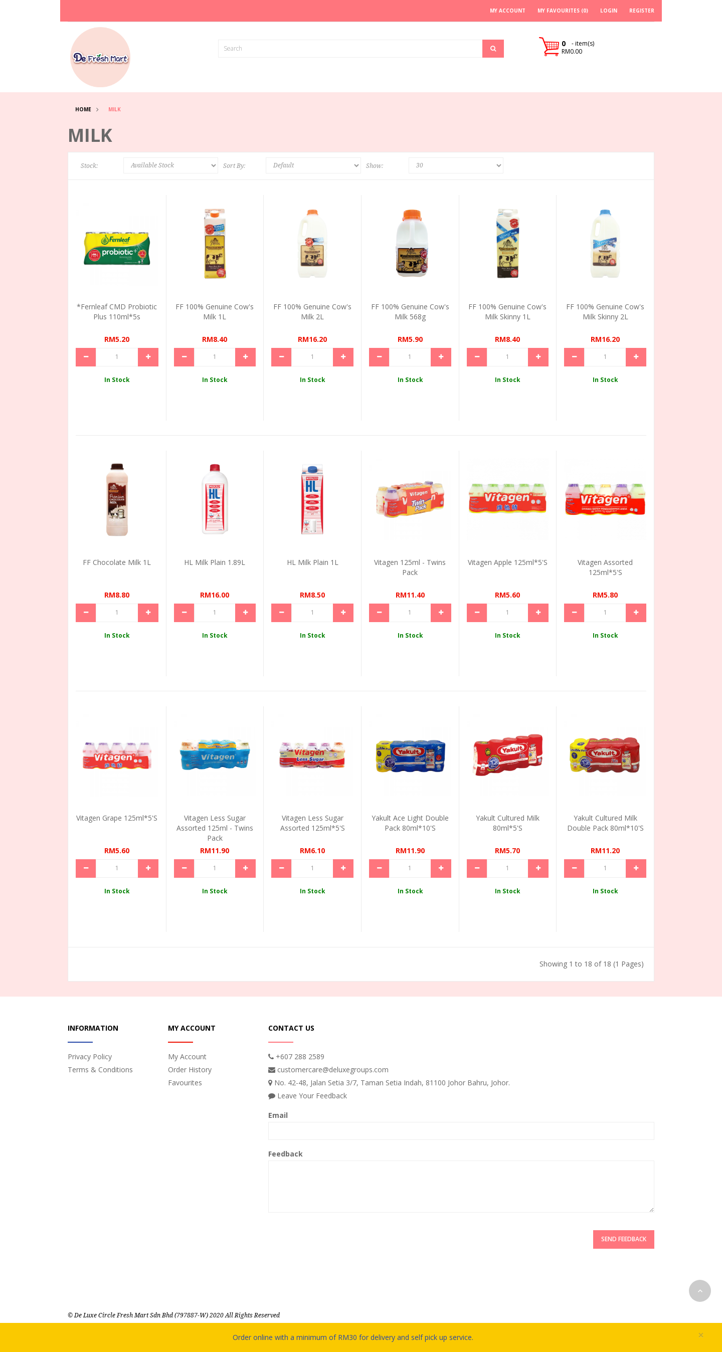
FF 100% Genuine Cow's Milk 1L (214, 311)
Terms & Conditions (100, 1069)
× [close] (701, 1335)
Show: (374, 165)
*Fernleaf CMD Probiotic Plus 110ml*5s (117, 311)
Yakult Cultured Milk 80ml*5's (507, 823)
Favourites (185, 1082)
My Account (187, 1056)
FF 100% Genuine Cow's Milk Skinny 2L (605, 311)
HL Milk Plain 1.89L (214, 562)
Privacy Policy (90, 1056)
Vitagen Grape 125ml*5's (116, 818)
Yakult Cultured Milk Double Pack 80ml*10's (605, 823)
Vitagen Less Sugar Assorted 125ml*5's (312, 823)
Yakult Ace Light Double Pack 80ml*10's (410, 823)
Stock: (89, 165)
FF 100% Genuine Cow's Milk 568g (410, 311)
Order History (190, 1069)
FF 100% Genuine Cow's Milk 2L (312, 311)
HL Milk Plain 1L (312, 562)
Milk (114, 109)
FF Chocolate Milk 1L (117, 562)
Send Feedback (623, 1239)
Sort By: (234, 165)
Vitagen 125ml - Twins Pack (410, 567)
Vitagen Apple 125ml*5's (508, 562)
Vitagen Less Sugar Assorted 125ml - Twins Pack (214, 828)
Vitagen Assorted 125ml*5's (605, 567)
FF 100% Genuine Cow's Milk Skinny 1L (507, 311)
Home (83, 109)
